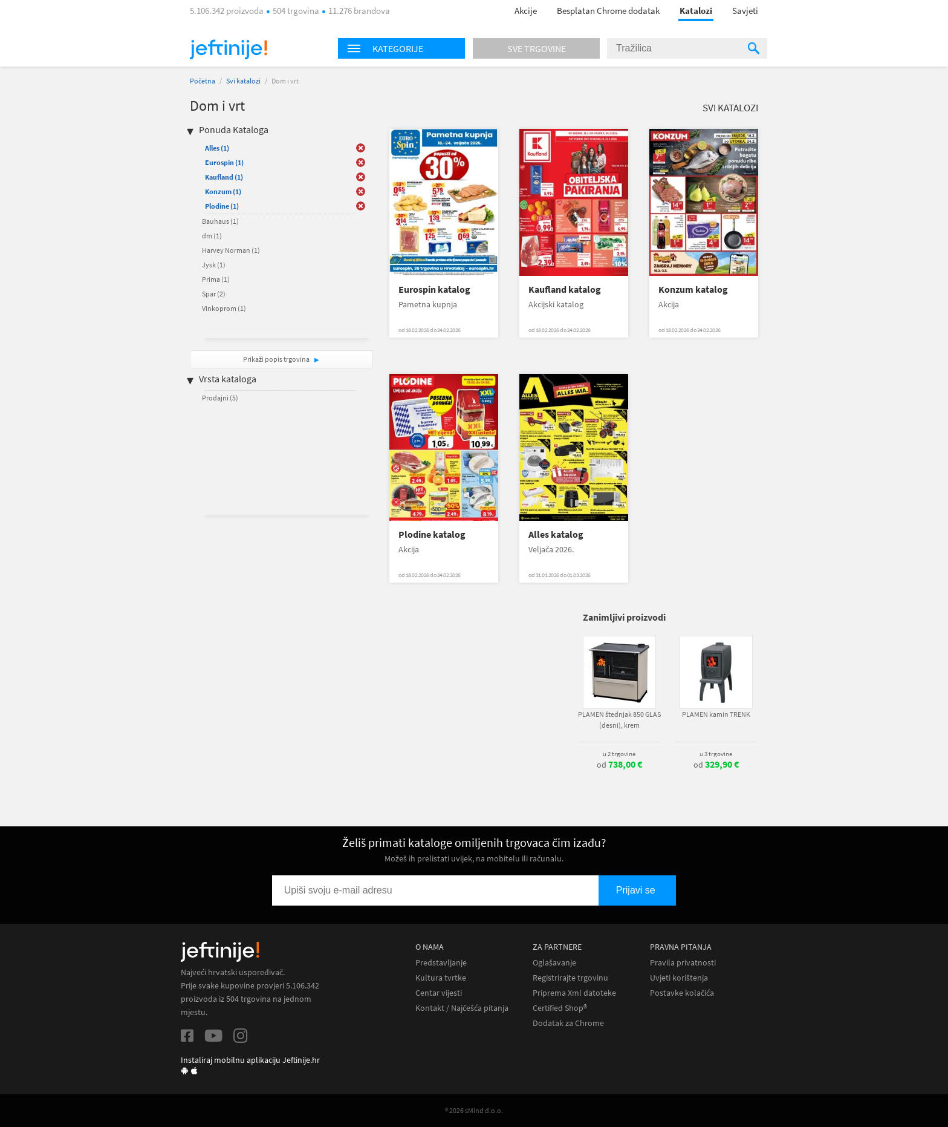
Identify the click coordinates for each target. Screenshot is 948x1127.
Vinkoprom (224, 308)
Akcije (526, 10)
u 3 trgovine (716, 754)
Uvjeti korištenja (679, 978)
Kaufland (224, 176)
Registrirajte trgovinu (570, 978)
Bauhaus (220, 221)
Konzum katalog (693, 289)
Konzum (223, 191)
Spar (214, 293)
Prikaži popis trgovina (277, 359)
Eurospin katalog (434, 289)
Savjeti (745, 10)
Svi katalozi (243, 80)
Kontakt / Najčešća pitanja (461, 1008)
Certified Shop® (560, 1008)
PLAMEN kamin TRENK (716, 714)
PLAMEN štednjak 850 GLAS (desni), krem (619, 720)
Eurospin (224, 162)
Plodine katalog (432, 534)
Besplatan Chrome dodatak (608, 10)
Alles (217, 147)
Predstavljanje (441, 963)
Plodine (222, 206)
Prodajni (220, 397)
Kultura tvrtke (440, 978)
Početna (202, 80)
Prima (216, 279)
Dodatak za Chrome (568, 1023)
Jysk (214, 264)
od (619, 764)
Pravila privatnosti (683, 963)
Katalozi (696, 10)
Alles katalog (555, 534)
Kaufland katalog (564, 289)
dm (212, 235)
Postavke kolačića (682, 993)
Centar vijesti (438, 993)
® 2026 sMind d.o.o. (474, 1110)
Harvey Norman (231, 250)
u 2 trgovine (619, 754)
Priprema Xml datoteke (574, 993)
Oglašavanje (554, 963)
